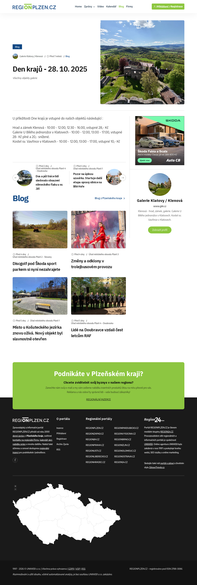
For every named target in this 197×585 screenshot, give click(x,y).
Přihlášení (61, 433)
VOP (78, 568)
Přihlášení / (161, 6)
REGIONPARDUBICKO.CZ (126, 428)
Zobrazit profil (159, 229)
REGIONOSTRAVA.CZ (124, 456)
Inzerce (59, 428)
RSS (58, 449)
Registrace (176, 6)
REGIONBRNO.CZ (122, 439)
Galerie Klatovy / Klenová (31, 56)
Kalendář (111, 6)
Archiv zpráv (62, 444)
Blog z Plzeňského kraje (110, 198)
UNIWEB (148, 444)
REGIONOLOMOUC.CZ (125, 450)
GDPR (71, 568)
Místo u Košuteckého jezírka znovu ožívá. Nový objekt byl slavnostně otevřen (37, 333)
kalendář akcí (46, 440)
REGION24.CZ (121, 462)
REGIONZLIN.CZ (122, 445)
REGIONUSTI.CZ (93, 450)
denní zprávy (19, 436)
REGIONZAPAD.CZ (95, 433)
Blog (121, 6)
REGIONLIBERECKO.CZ (97, 456)
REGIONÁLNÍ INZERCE (98, 399)
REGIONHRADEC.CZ (95, 462)
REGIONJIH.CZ (92, 439)
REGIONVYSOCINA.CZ (125, 433)
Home (78, 6)
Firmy (129, 6)
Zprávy (89, 6)
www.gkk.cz (159, 206)
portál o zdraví (167, 463)
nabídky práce (19, 444)
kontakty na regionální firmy (26, 440)
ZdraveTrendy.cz (156, 467)
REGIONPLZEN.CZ (94, 428)
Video (100, 6)
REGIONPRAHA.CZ (95, 445)
